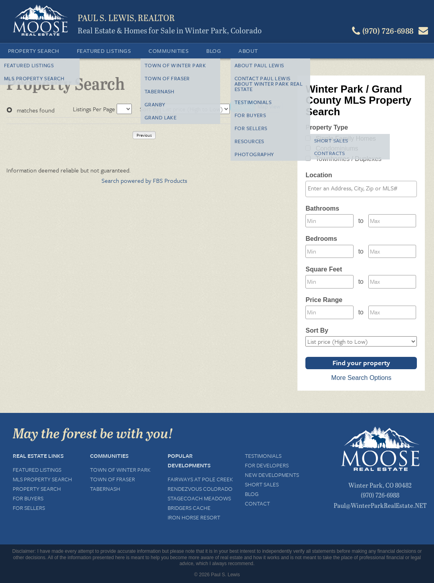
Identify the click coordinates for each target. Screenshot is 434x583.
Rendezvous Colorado (200, 488)
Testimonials (263, 455)
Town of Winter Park (120, 469)
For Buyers (28, 498)
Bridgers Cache (189, 508)
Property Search (33, 50)
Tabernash (105, 488)
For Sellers (29, 508)
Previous (144, 135)
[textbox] (363, 188)
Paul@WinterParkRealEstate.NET (380, 505)
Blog (213, 50)
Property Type (326, 127)
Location (318, 175)
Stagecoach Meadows (199, 498)
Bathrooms (322, 208)
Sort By (149, 109)
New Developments (272, 475)
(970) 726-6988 (380, 495)
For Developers (267, 465)
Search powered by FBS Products (144, 180)
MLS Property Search (42, 479)
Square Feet (323, 269)
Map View (269, 106)
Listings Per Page (94, 109)
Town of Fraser (112, 479)
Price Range (323, 299)
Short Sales (262, 484)
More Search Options (361, 377)
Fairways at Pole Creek (200, 479)
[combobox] (361, 189)
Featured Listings (104, 50)
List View (242, 106)
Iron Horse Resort (194, 517)
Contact (257, 503)
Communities (169, 50)
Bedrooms (321, 238)
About (248, 50)
